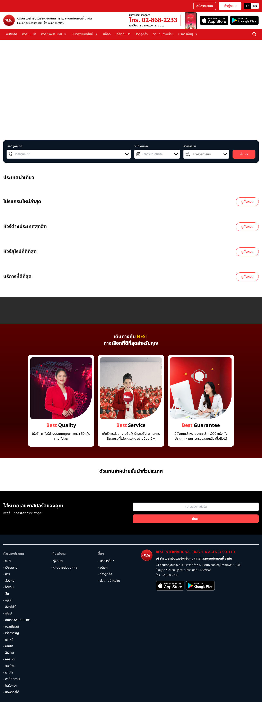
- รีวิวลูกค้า (105, 574)
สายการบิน (189, 146)
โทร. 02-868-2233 (153, 20)
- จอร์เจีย (9, 665)
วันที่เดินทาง (141, 146)
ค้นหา (244, 154)
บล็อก (107, 34)
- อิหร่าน (8, 652)
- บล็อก (103, 567)
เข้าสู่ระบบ (230, 5)
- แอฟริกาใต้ (11, 692)
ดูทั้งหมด (247, 201)
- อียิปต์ (8, 646)
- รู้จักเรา (57, 561)
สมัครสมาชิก (204, 5)
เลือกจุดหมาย (14, 146)
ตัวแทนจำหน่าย (163, 34)
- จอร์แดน (9, 659)
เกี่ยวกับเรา (123, 34)
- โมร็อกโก (10, 685)
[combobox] (69, 154)
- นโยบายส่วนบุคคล (64, 567)
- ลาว (6, 574)
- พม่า (7, 561)
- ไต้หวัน (8, 587)
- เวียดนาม (10, 567)
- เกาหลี (8, 639)
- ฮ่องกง (9, 580)
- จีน (6, 593)
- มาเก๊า (8, 672)
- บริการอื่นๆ (106, 561)
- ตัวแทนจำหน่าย (109, 580)
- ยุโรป (7, 613)
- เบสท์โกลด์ (11, 626)
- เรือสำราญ (11, 633)
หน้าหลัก (11, 34)
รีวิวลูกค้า (142, 34)
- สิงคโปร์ (9, 606)
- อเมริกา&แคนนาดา (16, 620)
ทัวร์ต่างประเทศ (13, 553)
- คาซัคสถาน (11, 679)
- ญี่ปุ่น (7, 600)
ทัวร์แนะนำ (29, 34)
